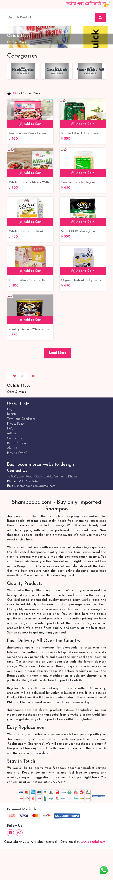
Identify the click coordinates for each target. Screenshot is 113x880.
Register (12, 414)
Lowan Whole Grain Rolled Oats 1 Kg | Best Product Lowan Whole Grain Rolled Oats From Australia (28, 281)
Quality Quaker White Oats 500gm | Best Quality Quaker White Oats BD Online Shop (30, 330)
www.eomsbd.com (93, 842)
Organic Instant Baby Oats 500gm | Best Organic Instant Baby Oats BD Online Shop (82, 281)
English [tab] (17, 376)
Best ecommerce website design (40, 464)
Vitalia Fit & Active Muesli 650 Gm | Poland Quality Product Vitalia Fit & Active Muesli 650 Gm (81, 134)
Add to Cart (30, 124)
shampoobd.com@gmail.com (36, 486)
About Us (13, 448)
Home (12, 93)
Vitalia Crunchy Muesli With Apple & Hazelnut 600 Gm (29, 183)
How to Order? (17, 453)
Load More (57, 353)
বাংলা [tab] (35, 376)
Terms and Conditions (21, 418)
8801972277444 (27, 481)
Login (11, 409)
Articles (11, 433)
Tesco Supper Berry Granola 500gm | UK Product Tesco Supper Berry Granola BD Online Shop (29, 134)
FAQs (11, 428)
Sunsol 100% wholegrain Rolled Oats (78, 232)
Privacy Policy (15, 423)
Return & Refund (18, 443)
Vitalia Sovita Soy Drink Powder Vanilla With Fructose (30, 232)
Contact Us (14, 438)
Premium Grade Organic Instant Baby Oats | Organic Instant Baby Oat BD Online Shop (82, 183)
